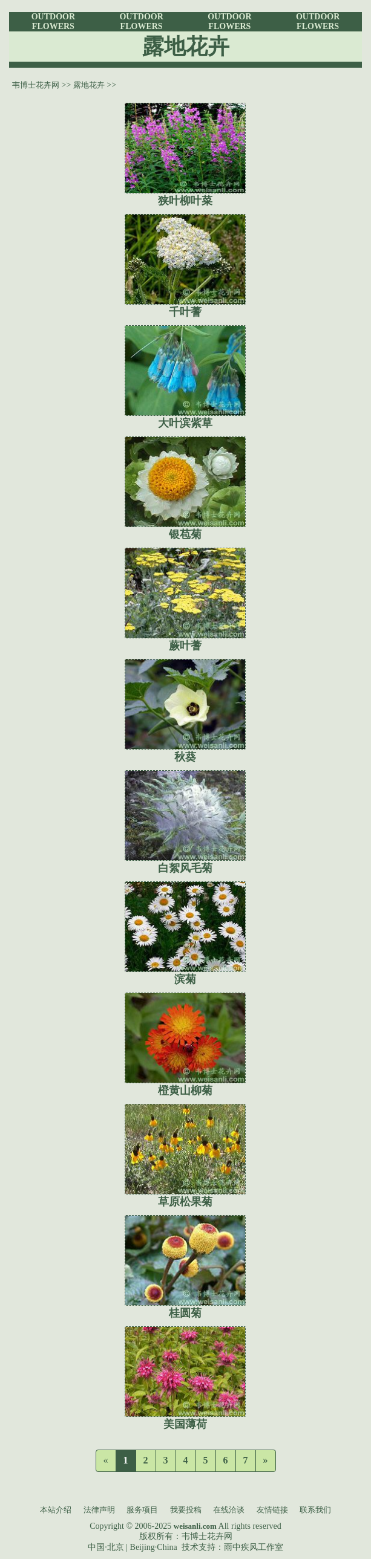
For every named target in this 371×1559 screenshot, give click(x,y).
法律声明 (99, 1509)
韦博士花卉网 (35, 84)
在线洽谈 (229, 1509)
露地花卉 (89, 84)
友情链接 (272, 1509)
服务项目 (142, 1509)
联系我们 (315, 1509)
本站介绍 (55, 1509)
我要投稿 (186, 1509)
